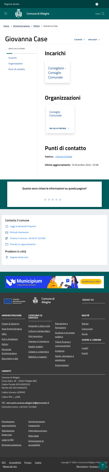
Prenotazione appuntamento (9, 423)
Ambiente (59, 351)
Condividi (80, 39)
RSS (4, 462)
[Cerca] (103, 13)
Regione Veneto (11, 4)
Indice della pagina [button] (17, 48)
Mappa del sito (10, 466)
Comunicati (87, 328)
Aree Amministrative (12, 328)
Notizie (85, 323)
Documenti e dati (10, 358)
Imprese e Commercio (38, 341)
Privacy (28, 462)
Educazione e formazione (61, 325)
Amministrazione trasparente (36, 423)
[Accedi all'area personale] (97, 4)
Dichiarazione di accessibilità (36, 443)
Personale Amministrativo (9, 351)
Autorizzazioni (62, 365)
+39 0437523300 (63, 156)
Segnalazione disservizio (8, 432)
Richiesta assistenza (11, 445)
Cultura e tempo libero (39, 331)
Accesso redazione (98, 466)
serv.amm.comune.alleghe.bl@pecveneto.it (28, 403)
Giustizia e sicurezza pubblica (65, 334)
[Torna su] (103, 466)
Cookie (38, 462)
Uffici (4, 334)
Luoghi (85, 348)
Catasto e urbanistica (38, 351)
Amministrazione (21, 26)
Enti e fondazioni (10, 339)
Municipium (82, 466)
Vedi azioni (94, 39)
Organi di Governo (10, 323)
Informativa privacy (37, 430)
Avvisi (85, 334)
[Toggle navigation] (5, 13)
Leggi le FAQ (8, 439)
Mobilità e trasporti (37, 356)
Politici (36, 26)
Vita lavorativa (35, 336)
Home (6, 26)
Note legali (33, 435)
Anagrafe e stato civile (39, 326)
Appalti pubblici (35, 346)
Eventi (85, 353)
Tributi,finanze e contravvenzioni (63, 343)
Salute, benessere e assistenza (64, 358)
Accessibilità (15, 462)
